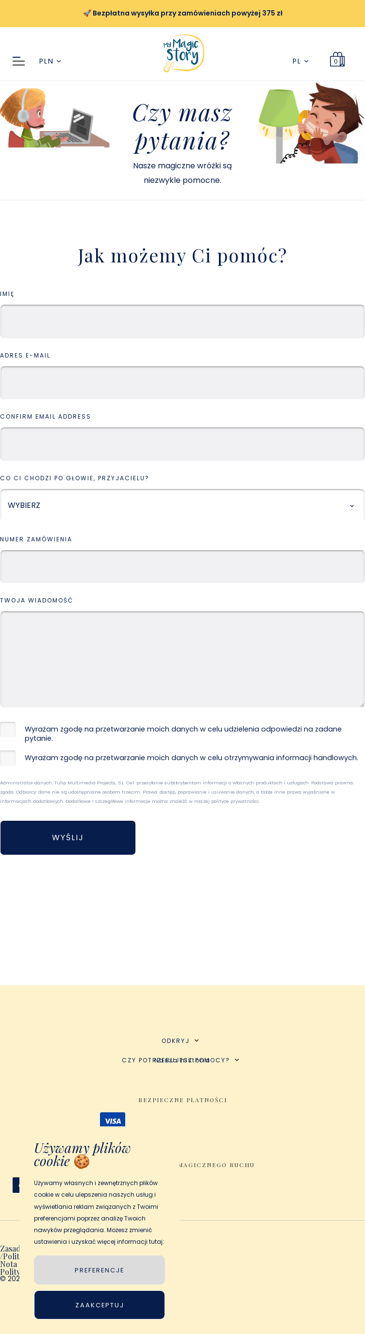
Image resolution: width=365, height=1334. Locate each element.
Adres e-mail (25, 355)
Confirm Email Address (45, 417)
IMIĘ (7, 294)
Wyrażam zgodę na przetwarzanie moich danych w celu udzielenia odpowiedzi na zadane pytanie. (183, 734)
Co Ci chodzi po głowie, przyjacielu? (74, 478)
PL (300, 61)
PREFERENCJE (99, 1270)
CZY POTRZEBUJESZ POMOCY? (180, 1060)
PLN (50, 61)
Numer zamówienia (36, 539)
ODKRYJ (180, 1041)
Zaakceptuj (99, 1305)
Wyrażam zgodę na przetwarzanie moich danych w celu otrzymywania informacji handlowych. (191, 758)
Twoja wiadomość (36, 600)
